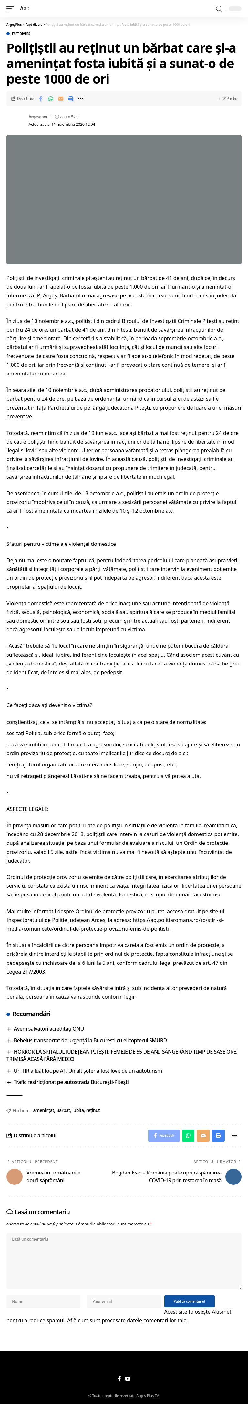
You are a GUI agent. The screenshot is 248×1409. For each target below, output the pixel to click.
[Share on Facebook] (40, 99)
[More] (80, 99)
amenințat (43, 1110)
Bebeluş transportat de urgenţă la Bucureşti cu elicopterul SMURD (90, 1040)
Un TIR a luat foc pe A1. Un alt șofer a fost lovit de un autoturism (88, 1070)
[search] (218, 9)
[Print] (70, 99)
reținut (93, 1110)
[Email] (60, 99)
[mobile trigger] (11, 8)
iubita (78, 1110)
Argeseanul (38, 117)
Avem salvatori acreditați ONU (49, 1028)
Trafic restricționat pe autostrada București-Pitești (71, 1081)
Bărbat (63, 1110)
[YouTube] (127, 1384)
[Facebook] (119, 1384)
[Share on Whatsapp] (50, 99)
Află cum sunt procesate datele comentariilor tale (126, 1325)
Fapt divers (21, 33)
